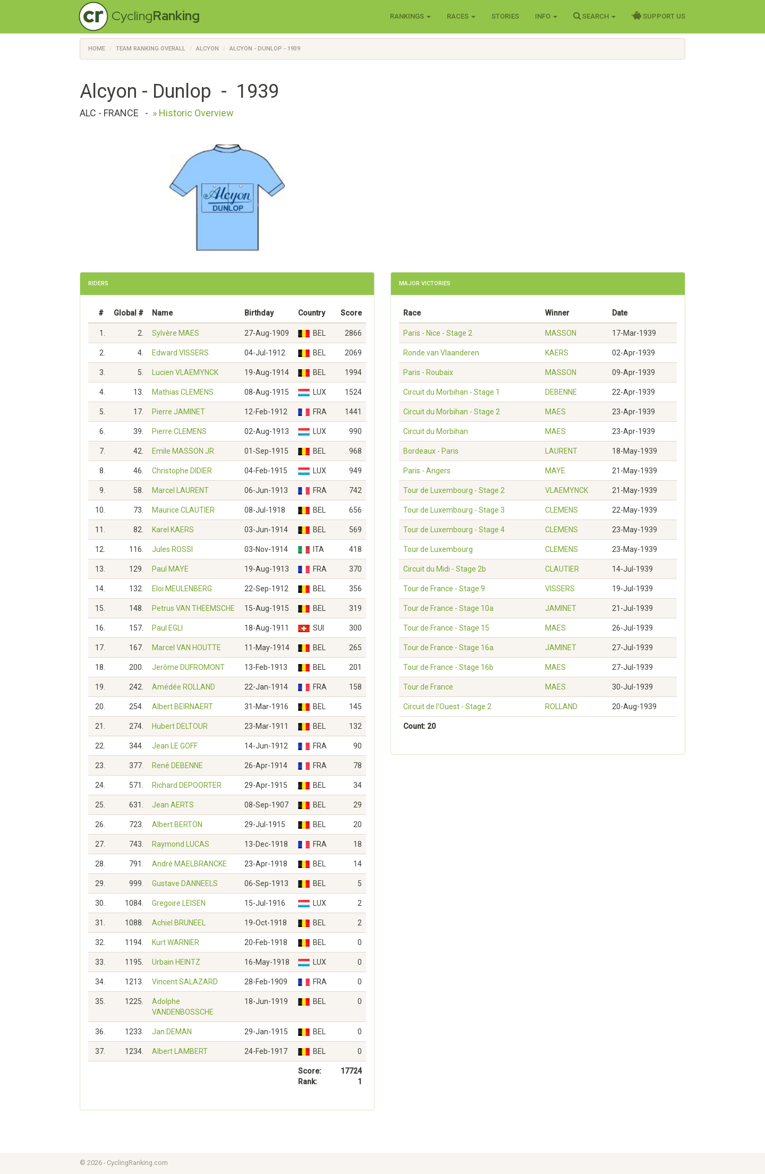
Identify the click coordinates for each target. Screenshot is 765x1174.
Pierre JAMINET (178, 411)
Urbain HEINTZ (176, 962)
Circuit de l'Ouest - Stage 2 (447, 706)
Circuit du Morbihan (435, 431)
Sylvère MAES (175, 333)
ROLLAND (561, 706)
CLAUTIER (562, 569)
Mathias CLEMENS (183, 392)
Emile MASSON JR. (184, 451)
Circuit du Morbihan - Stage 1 (451, 392)
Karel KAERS (173, 529)
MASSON (560, 333)
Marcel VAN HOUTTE (186, 647)
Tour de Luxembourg (438, 549)
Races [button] (461, 16)
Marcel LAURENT (180, 490)
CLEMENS (561, 510)
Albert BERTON (177, 824)
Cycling (156, 15)
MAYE (555, 470)
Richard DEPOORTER (187, 785)
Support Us (658, 16)
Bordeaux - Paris (430, 451)
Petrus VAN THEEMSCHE (193, 608)
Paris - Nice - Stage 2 (437, 333)
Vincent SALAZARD (185, 981)
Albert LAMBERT (180, 1051)
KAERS (556, 352)
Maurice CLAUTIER (183, 510)
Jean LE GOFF (175, 746)
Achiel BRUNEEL (179, 922)
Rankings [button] (410, 16)
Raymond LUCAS (180, 844)
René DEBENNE (177, 765)
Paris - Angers (426, 470)
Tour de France (428, 687)
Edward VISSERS (180, 352)
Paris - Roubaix (428, 372)
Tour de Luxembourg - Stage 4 (454, 529)
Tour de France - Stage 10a (448, 608)
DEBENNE (561, 392)
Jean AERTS (173, 805)
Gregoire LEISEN (179, 903)
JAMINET (560, 608)
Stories (505, 16)
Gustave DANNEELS (185, 883)
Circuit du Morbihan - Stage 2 (451, 411)
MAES (555, 411)
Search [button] (594, 16)
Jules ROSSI (172, 549)
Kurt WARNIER (175, 942)
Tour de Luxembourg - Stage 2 (454, 490)
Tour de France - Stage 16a (448, 647)
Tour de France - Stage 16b (448, 667)
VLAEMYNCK (566, 490)
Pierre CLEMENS (179, 431)
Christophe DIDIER (182, 470)
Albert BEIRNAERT (182, 706)
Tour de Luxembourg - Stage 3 (454, 510)
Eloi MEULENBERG (182, 588)
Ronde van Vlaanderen (441, 352)
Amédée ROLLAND (183, 687)
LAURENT (561, 451)
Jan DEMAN (172, 1031)
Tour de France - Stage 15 (446, 628)
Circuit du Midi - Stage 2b (444, 569)
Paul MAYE (170, 569)
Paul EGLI (167, 628)
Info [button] (546, 16)
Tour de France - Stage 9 (444, 588)
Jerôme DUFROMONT (188, 667)
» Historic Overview (193, 112)
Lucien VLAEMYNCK (185, 372)
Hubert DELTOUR (180, 726)
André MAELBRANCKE (189, 864)
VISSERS (560, 588)
